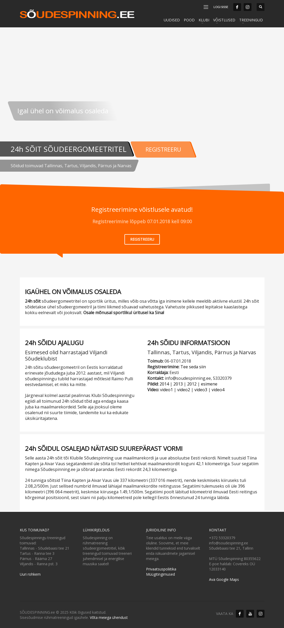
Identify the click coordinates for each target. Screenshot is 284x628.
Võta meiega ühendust (109, 614)
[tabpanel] (142, 91)
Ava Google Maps (224, 576)
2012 (192, 381)
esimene (209, 381)
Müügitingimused (160, 571)
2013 (178, 381)
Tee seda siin (193, 364)
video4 (218, 387)
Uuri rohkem (30, 571)
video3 (200, 387)
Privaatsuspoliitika (161, 566)
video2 (183, 387)
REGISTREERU (168, 147)
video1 (166, 387)
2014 (164, 381)
